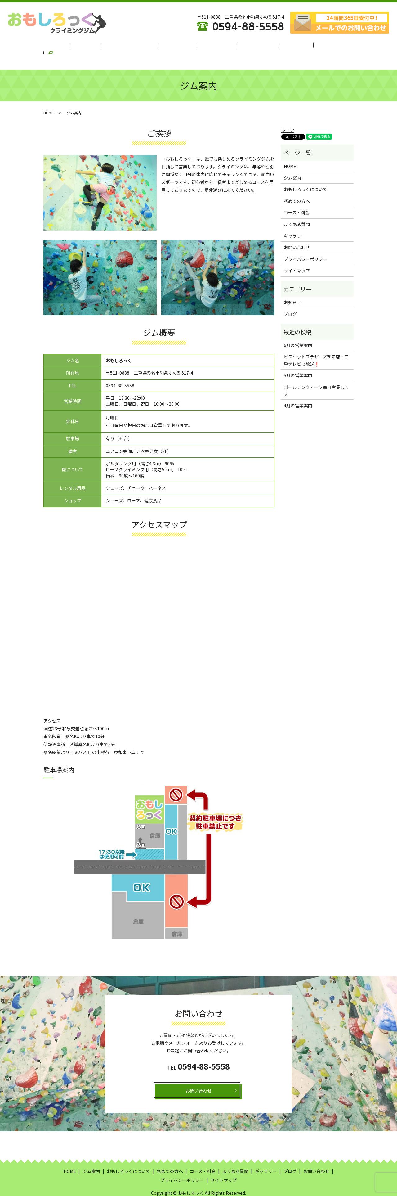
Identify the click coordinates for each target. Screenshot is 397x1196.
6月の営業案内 (298, 330)
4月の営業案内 (298, 390)
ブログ (307, 44)
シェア (287, 115)
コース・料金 (215, 44)
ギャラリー (282, 44)
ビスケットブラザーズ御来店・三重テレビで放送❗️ (316, 344)
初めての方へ (180, 44)
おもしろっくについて (136, 44)
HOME (74, 44)
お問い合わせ (297, 232)
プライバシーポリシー (305, 244)
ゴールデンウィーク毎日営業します (316, 375)
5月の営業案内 (298, 360)
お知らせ (292, 287)
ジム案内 (97, 44)
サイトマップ (297, 255)
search (330, 45)
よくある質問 (249, 44)
